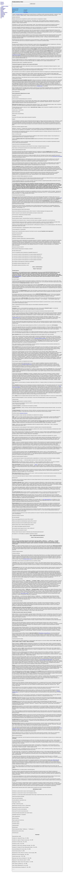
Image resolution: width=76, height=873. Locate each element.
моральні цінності (17, 276)
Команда (2, 2)
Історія (2, 7)
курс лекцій (26, 12)
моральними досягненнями (57, 156)
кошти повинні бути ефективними (46, 659)
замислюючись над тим (16, 317)
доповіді (2, 15)
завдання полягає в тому (27, 558)
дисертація (3, 13)
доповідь (2, 16)
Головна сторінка (4, 6)
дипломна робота (4, 12)
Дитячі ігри (3, 14)
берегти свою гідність (24, 593)
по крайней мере (39, 85)
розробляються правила (16, 54)
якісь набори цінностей (55, 759)
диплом (2, 11)
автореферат (3, 8)
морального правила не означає (40, 338)
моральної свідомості (23, 413)
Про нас (2, 4)
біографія (2, 9)
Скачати (13, 8)
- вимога (35, 464)
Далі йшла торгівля (19, 14)
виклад (2, 10)
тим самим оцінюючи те (47, 499)
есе (1, 17)
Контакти (2, 3)
